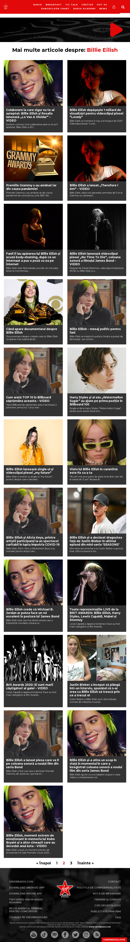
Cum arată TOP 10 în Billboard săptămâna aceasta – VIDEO (28, 399)
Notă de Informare (107, 893)
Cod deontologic (107, 905)
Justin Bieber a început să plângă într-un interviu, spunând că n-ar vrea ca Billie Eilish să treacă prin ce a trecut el (95, 690)
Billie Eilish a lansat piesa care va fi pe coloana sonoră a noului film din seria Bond (32, 763)
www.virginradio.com (100, 927)
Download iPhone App (25, 893)
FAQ (118, 917)
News (103, 8)
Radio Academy (84, 8)
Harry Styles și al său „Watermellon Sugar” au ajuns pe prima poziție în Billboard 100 (96, 401)
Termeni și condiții (107, 899)
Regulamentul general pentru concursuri (26, 910)
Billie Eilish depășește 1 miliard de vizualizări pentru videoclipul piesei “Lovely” (96, 113)
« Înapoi (43, 863)
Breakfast (54, 4)
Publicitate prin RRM (106, 911)
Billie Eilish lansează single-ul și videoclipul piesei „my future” (29, 471)
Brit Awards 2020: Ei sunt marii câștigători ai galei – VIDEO (29, 686)
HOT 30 (102, 4)
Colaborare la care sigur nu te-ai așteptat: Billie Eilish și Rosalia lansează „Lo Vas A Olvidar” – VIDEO (30, 115)
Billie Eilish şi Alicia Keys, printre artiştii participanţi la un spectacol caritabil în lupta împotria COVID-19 (33, 541)
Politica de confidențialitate (99, 887)
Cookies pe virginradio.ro (28, 917)
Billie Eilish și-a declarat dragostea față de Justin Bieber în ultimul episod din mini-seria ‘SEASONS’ (96, 541)
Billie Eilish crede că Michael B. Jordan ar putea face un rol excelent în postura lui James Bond (32, 613)
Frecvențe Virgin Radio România (26, 901)
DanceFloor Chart (55, 8)
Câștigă (87, 4)
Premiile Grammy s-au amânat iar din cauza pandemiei (31, 187)
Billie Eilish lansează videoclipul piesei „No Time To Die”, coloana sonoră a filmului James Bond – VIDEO (95, 259)
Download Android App (26, 887)
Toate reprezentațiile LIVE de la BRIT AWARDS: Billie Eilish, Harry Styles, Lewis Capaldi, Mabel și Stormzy (95, 615)
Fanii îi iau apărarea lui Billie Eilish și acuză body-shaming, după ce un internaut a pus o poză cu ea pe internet (33, 259)
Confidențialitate (114, 939)
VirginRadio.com (21, 881)
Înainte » (85, 863)
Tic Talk (71, 4)
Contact (114, 881)
